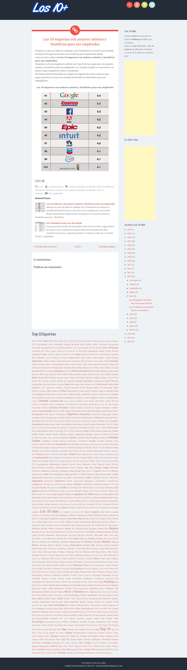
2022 (129, 245)
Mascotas (58, 524)
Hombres (45, 470)
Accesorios (42, 343)
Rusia (40, 597)
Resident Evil (112, 587)
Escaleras (105, 433)
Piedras (111, 568)
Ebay (108, 420)
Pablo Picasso (55, 558)
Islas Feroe (51, 487)
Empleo (100, 186)
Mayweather (86, 524)
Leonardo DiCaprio (110, 503)
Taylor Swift (112, 617)
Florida (83, 450)
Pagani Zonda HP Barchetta (73, 558)
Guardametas (42, 463)
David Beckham (94, 410)
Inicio (78, 245)
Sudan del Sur (89, 614)
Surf (33, 618)
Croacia (72, 407)
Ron (100, 594)
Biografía (53, 373)
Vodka (108, 645)
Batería (45, 370)
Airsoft (92, 347)
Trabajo (39, 193)
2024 (129, 237)
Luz (40, 514)
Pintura (60, 571)
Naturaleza (76, 544)
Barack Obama (71, 367)
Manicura (114, 514)
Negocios (99, 544)
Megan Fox (103, 527)
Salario (53, 598)
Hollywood (36, 470)
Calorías (45, 380)
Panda (48, 561)
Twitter (72, 635)
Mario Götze (54, 521)
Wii (108, 648)
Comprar (93, 397)
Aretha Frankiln (111, 357)
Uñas (102, 635)
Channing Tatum (78, 387)
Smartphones (87, 607)
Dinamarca (89, 416)
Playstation (37, 574)
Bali (116, 363)
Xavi (112, 649)
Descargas (106, 413)
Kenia (76, 497)
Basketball (36, 370)
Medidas (44, 528)
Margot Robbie (106, 518)
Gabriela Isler (87, 453)
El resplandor (71, 427)
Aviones (91, 363)
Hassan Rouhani (38, 467)
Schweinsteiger (57, 601)
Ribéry (47, 591)
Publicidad (50, 581)
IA (80, 473)
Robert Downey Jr (56, 594)
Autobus (41, 363)
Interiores (67, 483)
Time (58, 629)
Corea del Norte (96, 400)
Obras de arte (61, 554)
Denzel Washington (57, 413)
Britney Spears (57, 377)
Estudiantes (83, 440)
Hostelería (106, 470)
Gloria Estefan (106, 457)
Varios (80, 638)
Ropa (34, 597)
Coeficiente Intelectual (99, 393)
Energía (89, 433)
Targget (89, 618)
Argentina (37, 360)
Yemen (54, 652)
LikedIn (71, 507)
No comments (56, 193)
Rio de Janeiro (112, 591)
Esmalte (64, 436)
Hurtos (75, 473)
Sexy (68, 604)
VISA (90, 645)
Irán (116, 483)
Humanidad (53, 473)
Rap (116, 581)
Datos (84, 410)
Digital (68, 417)
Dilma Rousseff (78, 417)
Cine (115, 390)
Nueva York (105, 551)
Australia (113, 360)
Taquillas (80, 618)
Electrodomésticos (40, 430)
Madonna (81, 514)
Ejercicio (100, 423)
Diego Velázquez (58, 417)
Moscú (115, 538)
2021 (85, 340)
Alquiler (102, 350)
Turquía (62, 635)
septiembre (134, 288)
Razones (39, 584)
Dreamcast (76, 420)
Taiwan (72, 617)
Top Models (50, 632)
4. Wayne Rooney (99, 340)
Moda (76, 537)
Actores (67, 343)
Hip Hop (89, 466)
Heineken (51, 467)
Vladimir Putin (99, 645)
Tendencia (101, 621)
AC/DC (34, 343)
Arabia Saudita (98, 357)
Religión (68, 588)
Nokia (54, 551)
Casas (66, 383)
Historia (98, 466)
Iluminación (37, 476)
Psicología (36, 581)
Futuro (78, 453)
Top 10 (101, 189)
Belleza (75, 370)
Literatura (104, 506)
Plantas (109, 571)
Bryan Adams (69, 377)
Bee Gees (67, 370)
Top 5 (34, 632)
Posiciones (106, 574)
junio (132, 314)
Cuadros (80, 407)
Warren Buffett (39, 648)
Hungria (68, 473)
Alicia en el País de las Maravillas (72, 350)
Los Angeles (65, 511)
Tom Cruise (80, 628)
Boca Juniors (76, 373)
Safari (46, 597)
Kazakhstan (68, 497)
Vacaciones (50, 638)
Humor (61, 473)
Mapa (46, 517)
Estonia (55, 440)
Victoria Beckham (99, 642)
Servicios (35, 604)
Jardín (41, 490)
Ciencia (109, 390)
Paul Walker (47, 564)
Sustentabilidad (42, 618)
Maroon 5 (114, 521)
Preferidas (36, 578)
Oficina (79, 554)
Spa (81, 611)
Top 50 (41, 632)
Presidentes (77, 578)
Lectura (74, 503)
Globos (96, 457)
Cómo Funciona (57, 397)
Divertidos (36, 420)
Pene (92, 564)
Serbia (115, 601)
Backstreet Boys (107, 363)
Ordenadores (113, 554)
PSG (116, 578)
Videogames (43, 645)
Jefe (46, 490)
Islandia (42, 486)
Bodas (84, 373)
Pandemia (55, 561)
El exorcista (44, 427)
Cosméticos (83, 403)
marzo (132, 326)
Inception (58, 477)
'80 (33, 340)
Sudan (81, 614)
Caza (81, 383)
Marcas (81, 517)
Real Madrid (49, 584)
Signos (87, 604)
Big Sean (35, 373)
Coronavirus (43, 403)
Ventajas (46, 641)
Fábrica (43, 443)
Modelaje (83, 538)
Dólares (69, 420)
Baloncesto (46, 367)
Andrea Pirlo (93, 353)
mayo (132, 318)
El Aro (107, 423)
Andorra (84, 353)
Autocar (48, 363)
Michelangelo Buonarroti (66, 534)
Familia (75, 443)
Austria (34, 363)
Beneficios (84, 370)
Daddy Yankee (65, 410)
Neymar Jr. (72, 548)
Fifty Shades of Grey (96, 447)
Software (36, 611)
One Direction (96, 554)
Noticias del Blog (91, 551)
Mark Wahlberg (66, 521)
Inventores (88, 483)
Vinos (70, 645)
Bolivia (90, 373)
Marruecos (36, 524)
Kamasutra (37, 496)
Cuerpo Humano (102, 407)
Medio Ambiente (56, 527)
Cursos (56, 410)
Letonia (35, 507)
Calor (39, 380)
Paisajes (89, 558)
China (63, 390)
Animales (40, 357)
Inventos (98, 483)
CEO (43, 387)
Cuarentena (88, 407)
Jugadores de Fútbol (84, 493)
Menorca (36, 531)
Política (66, 574)
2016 (61, 340)
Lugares (95, 511)
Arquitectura (61, 360)
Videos (53, 645)
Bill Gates (44, 373)
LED (80, 503)
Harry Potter (112, 463)
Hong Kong (74, 470)
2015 (56, 340)
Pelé (70, 564)
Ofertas (72, 554)
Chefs (115, 387)
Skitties (71, 608)
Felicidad (35, 447)
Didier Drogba (45, 417)
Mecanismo (113, 524)
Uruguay (109, 635)
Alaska (98, 347)
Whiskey (80, 649)
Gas (33, 457)
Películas (77, 564)
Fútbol (72, 453)
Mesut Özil (64, 531)
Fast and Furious (104, 443)
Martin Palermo (47, 524)
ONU (105, 554)
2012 (40, 340)
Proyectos (109, 578)
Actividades (58, 343)
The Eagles (103, 624)
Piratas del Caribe (71, 571)
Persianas (56, 568)
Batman (51, 370)
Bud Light (80, 377)
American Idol (68, 353)
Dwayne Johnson (98, 420)
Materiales (66, 524)
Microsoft (80, 189)
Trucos (109, 632)
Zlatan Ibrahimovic (88, 652)
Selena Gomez (86, 601)
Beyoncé (105, 370)
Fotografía (98, 450)
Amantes (51, 353)
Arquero (52, 360)
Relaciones (59, 587)
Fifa (86, 446)
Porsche (74, 574)
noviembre (134, 280)
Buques (104, 377)
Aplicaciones (73, 357)
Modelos (92, 537)
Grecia (105, 460)
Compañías (69, 397)
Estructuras (72, 440)
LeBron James (65, 503)
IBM (83, 473)
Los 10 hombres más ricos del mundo (64, 222)
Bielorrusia (114, 370)
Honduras (64, 470)
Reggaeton (36, 588)
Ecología (114, 420)
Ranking (109, 581)
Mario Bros (42, 521)
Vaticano (87, 639)
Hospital (97, 470)
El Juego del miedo (57, 427)
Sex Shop (43, 604)
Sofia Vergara (112, 608)
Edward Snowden (89, 423)
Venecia (114, 638)
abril (132, 322)
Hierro (73, 467)
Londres (35, 511)
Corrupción (59, 403)
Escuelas (44, 437)
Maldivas (105, 514)
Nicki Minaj (86, 548)
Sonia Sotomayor (55, 611)
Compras (101, 397)
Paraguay (79, 561)
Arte (69, 360)
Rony (104, 594)
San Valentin (104, 597)
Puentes (58, 581)
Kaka (116, 493)
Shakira (73, 604)
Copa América (70, 400)
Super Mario (112, 614)
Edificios (68, 423)
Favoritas (114, 443)
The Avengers (69, 624)
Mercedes (50, 531)
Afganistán (46, 347)
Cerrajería (50, 387)
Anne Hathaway (52, 357)
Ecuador (46, 423)
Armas (46, 360)
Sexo (50, 604)
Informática (48, 480)
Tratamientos (92, 632)
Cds (94, 383)
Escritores (36, 437)
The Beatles (80, 624)
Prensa (68, 578)
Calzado (53, 380)
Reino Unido (47, 587)
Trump (115, 632)
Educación (77, 423)
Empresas (109, 186)
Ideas (97, 473)
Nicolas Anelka (98, 548)
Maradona (63, 518)
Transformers (79, 632)
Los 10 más (69, 189)
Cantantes (99, 380)
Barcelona (83, 367)
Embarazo (79, 430)
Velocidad (105, 638)
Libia (59, 507)
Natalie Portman (63, 544)
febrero (133, 330)
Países (96, 557)
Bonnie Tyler (99, 373)
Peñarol (108, 564)
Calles (34, 380)
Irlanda (35, 486)
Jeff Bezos (53, 490)
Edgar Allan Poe (57, 423)
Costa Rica (94, 403)
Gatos (51, 457)
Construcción (56, 400)
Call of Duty (113, 377)
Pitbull (94, 571)
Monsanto (91, 189)
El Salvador (82, 427)
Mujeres (89, 540)
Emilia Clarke (89, 430)
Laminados (114, 500)
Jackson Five (94, 487)
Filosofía (35, 450)
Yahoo (48, 652)
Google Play (53, 460)
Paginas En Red (55, 186)
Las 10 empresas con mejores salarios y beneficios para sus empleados (75, 41)
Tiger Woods (43, 629)
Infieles (105, 477)
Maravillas (72, 517)
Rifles (87, 591)
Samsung (93, 597)
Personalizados (77, 567)
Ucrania (83, 635)
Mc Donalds (97, 524)
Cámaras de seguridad (65, 380)
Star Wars (96, 611)
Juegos (54, 493)
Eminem (99, 430)
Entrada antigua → (108, 245)
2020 (80, 340)
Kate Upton (48, 496)
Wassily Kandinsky (53, 649)
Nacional (43, 544)
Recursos (84, 584)
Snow (96, 608)
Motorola (35, 541)
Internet (77, 483)
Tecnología (37, 620)
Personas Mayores (91, 568)
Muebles (64, 541)
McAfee (105, 524)
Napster (51, 544)
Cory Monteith (71, 403)
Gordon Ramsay (65, 460)
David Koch (107, 410)
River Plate (36, 594)
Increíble (67, 476)
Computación (112, 397)
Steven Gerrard (42, 614)
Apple (88, 357)
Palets (34, 561)
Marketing (95, 521)
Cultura (35, 410)
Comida (47, 397)
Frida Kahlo (63, 453)
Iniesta (69, 480)
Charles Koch (92, 387)
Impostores (48, 477)
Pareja (97, 561)
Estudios (101, 440)
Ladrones (84, 500)
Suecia (98, 614)
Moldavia (100, 538)
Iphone (106, 483)
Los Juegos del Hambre (81, 511)
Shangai (80, 604)
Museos (115, 541)
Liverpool (114, 506)
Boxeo (108, 373)
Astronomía (98, 360)
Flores (76, 450)
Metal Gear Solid (82, 531)
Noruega (70, 551)
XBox (43, 652)
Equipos (97, 433)
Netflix (40, 548)
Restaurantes (38, 591)
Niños (40, 551)
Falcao (68, 443)
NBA (93, 544)
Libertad (53, 507)
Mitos (70, 538)
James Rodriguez (106, 487)
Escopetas (114, 433)
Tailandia (54, 618)
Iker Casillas (112, 473)
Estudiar (92, 440)
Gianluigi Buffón (86, 457)
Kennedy (82, 497)
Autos (67, 363)
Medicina (36, 527)
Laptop (35, 503)
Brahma (115, 373)
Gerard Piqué (66, 457)
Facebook (39, 189)
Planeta (101, 571)
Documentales (59, 420)
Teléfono (65, 621)
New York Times (50, 548)
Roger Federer (80, 594)
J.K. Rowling (72, 487)
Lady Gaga (93, 500)
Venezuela (36, 642)
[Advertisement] (139, 98)
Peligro (86, 564)
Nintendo (109, 547)
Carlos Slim (37, 383)
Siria (55, 607)
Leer (84, 503)
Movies (43, 541)
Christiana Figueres (98, 390)
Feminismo (53, 447)
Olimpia (86, 554)
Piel (116, 568)
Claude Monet (50, 393)
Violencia (78, 645)
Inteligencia (37, 483)
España (72, 436)
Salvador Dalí (69, 598)
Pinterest (45, 571)
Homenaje (54, 470)
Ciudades (40, 393)
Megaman (93, 528)
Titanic (70, 628)
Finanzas (50, 189)
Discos (115, 417)
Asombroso (88, 360)
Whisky (87, 648)
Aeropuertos (113, 343)
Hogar (106, 466)
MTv (49, 541)
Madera (73, 514)
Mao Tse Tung (37, 518)
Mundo (106, 541)
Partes (115, 561)
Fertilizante (79, 447)
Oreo (34, 558)
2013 (45, 340)
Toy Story (60, 632)
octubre (133, 284)
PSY (43, 581)
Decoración (37, 413)
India (88, 476)
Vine (65, 645)
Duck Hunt (86, 420)
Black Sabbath (63, 373)
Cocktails (85, 393)
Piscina (83, 571)
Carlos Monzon (111, 380)
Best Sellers (95, 370)
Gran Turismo (89, 460)
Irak (112, 483)
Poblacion (47, 574)
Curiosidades (45, 410)
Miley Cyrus (41, 538)
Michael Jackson (103, 531)
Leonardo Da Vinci (94, 503)
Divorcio (45, 420)
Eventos (109, 440)
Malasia (97, 514)
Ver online (65, 642)
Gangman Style (112, 453)
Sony (65, 611)
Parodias (109, 561)
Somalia (44, 611)
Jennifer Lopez (81, 490)
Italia (64, 486)
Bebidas (59, 370)
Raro (34, 584)
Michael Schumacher (46, 534)
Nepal (34, 548)
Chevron (80, 186)
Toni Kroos (90, 629)
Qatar (95, 581)
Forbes (90, 450)
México (93, 531)
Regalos (114, 584)
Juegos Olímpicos (66, 493)
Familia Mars (84, 443)
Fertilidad (70, 447)
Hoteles (114, 470)
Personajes (64, 568)
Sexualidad (59, 604)
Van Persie (71, 638)
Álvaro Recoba (112, 350)
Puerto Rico (66, 581)
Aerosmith (36, 347)
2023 (89, 340)
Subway (66, 614)
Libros (65, 506)
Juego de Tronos (44, 493)
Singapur (41, 607)
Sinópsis (49, 608)
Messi (57, 531)
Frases (47, 453)
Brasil (35, 376)
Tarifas (96, 618)
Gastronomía (41, 456)
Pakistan (114, 558)
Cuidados (114, 407)
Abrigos (115, 340)
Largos (41, 503)
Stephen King (107, 611)
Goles (34, 460)
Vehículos (96, 638)
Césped (67, 387)
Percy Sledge (37, 568)
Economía (91, 186)
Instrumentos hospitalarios (106, 480)
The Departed (92, 624)
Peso (106, 568)
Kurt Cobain (50, 500)
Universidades (93, 635)
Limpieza (79, 507)
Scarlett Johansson (41, 601)
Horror (89, 470)
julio (132, 296)
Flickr (71, 450)
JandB (116, 487)
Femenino (44, 446)
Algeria (53, 350)
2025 (129, 233)
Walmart (114, 645)
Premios (61, 578)
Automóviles (58, 363)
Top (97, 628)
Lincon (86, 507)
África (53, 347)
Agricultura (61, 347)
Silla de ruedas (101, 604)
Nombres (61, 551)
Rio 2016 (102, 591)
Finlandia (64, 450)
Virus (84, 645)
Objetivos (44, 554)
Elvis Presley (69, 430)
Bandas (55, 367)
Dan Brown (76, 410)
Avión (84, 363)
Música (35, 544)
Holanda (114, 466)
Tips (63, 628)
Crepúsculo (36, 407)
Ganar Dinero (99, 453)
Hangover (101, 463)
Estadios (94, 436)
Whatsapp (71, 648)
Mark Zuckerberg (82, 521)
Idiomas (103, 473)
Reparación (83, 588)
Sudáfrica (73, 614)
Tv (67, 635)
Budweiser (89, 377)
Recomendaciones (64, 584)
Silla (92, 604)
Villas (60, 645)
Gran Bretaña (77, 460)
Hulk (46, 473)
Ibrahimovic (90, 473)
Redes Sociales (95, 584)
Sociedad (103, 608)
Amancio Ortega (39, 353)
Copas (79, 400)
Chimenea (55, 390)
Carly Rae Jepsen (49, 383)
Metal (72, 531)
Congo (34, 400)
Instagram (89, 480)
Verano (74, 642)
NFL (79, 548)
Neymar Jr (63, 547)
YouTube (61, 651)
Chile (48, 390)
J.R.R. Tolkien (82, 487)
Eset (50, 437)
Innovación (78, 480)
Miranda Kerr (62, 538)
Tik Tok (52, 628)
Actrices (75, 343)
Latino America (51, 503)
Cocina (77, 393)
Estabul (87, 437)
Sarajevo (114, 598)
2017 (66, 340)
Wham (63, 649)
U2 (78, 635)
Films (115, 446)
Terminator (36, 624)
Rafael (101, 581)
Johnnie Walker (107, 490)
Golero (115, 457)
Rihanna (94, 591)
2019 (75, 340)
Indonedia (96, 477)
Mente (43, 531)
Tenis (109, 621)
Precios (115, 574)
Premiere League (48, 578)
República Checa (97, 587)
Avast (72, 363)
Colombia (114, 393)
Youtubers (71, 652)
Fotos (106, 450)
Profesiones (99, 578)
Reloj (75, 588)
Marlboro (105, 521)
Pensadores (99, 564)
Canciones (88, 380)
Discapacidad (107, 417)
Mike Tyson (109, 534)
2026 (129, 229)
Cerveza (59, 387)
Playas (115, 571)
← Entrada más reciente (44, 245)
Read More (59, 216)
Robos (66, 594)
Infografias (37, 480)
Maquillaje (54, 518)
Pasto (34, 564)
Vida (109, 642)
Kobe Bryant (113, 497)
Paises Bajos (105, 558)
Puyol (90, 581)
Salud (60, 597)
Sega (66, 601)
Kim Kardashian (100, 496)
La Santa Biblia (74, 500)
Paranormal (88, 561)
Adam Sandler (86, 343)
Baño (61, 367)
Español (80, 437)
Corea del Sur (111, 400)
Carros (60, 383)
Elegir (51, 430)
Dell (46, 413)
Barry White (100, 367)
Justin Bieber (108, 493)
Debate (115, 410)
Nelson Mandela (111, 544)
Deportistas (85, 413)
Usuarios (35, 639)
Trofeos (102, 632)
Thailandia (58, 624)
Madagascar (64, 514)
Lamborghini (104, 500)
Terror (44, 624)
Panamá (41, 561)
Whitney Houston (99, 648)
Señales (97, 601)
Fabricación (51, 443)
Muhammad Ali (76, 541)
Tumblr (41, 635)
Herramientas (62, 466)
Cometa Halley (38, 397)
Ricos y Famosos (74, 591)
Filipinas (109, 447)
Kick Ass (89, 497)
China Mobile (72, 390)
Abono (108, 340)
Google (59, 189)
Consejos (43, 400)
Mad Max (55, 514)
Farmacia (93, 443)
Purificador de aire (79, 581)
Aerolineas (103, 343)
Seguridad (74, 601)
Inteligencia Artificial (53, 483)
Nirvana (47, 551)
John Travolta (94, 490)
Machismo (47, 514)
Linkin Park (94, 507)
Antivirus (63, 357)
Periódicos (47, 568)
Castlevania (74, 383)
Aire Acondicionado (81, 347)
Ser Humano (107, 601)
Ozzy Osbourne (43, 558)
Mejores (113, 527)
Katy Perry (58, 496)
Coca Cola (61, 393)
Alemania (113, 346)
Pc (66, 564)
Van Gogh (60, 638)
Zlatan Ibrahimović (104, 652)
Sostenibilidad (73, 611)
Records (76, 584)
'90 (36, 340)
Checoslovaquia (106, 387)
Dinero (98, 416)
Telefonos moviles (78, 621)
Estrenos (63, 440)
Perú (101, 568)
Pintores (52, 571)
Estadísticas (104, 437)
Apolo (82, 357)
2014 (51, 340)
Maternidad (76, 524)
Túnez (46, 635)
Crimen (45, 407)
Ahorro (69, 347)
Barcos (91, 367)
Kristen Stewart (38, 500)
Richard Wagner (57, 591)
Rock (71, 594)
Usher (115, 635)
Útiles (41, 639)
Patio (39, 564)
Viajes (88, 641)
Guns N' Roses (75, 463)
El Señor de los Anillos (97, 427)
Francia (40, 453)
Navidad (86, 544)
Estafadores (46, 440)
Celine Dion (113, 383)
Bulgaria (97, 377)
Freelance (54, 453)
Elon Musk (59, 430)
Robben (45, 594)
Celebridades (101, 383)
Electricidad (113, 426)
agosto (133, 292)
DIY (51, 420)
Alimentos (93, 350)
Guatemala (55, 463)
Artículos (75, 360)
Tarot (102, 618)
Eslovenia (56, 437)
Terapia (115, 621)
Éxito (116, 440)
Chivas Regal (84, 390)
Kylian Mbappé (61, 500)
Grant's (99, 460)
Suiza (104, 614)
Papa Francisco (67, 561)
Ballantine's (36, 367)
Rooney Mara (112, 594)
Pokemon (57, 574)
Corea (85, 400)
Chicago (42, 390)
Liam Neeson (44, 507)
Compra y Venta (82, 397)
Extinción (36, 443)
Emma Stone (45, 433)
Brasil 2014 (43, 377)
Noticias (78, 551)
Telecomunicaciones (52, 621)
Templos (91, 621)
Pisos (89, 571)
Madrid (90, 514)
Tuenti (34, 635)
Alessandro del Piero (41, 350)
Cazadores (88, 383)
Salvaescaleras (82, 598)
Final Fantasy (45, 450)
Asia (82, 360)
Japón (34, 490)
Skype (78, 607)
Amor (77, 353)
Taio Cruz (63, 618)
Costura (115, 403)
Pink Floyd (36, 571)
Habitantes (86, 463)
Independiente (79, 477)
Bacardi (97, 363)
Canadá (78, 380)
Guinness (64, 463)
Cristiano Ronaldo (58, 406)
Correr (51, 403)
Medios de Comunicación (76, 527)
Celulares (36, 387)
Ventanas (55, 642)
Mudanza (56, 541)
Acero (50, 343)
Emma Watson (60, 433)
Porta (80, 574)
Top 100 (114, 629)
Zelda (77, 652)
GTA (33, 463)
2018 (70, 340)
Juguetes (98, 493)
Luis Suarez (105, 511)
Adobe (72, 186)
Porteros (87, 574)
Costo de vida (105, 403)
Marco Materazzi (92, 518)
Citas (34, 393)
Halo (94, 463)
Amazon (58, 353)
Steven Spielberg (56, 614)
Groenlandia (113, 460)
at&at (106, 360)
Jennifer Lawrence (66, 490)
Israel (58, 487)
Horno (83, 470)
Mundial (97, 541)
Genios (57, 456)
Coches (70, 393)
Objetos (51, 554)
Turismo (54, 635)
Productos (88, 577)
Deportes (72, 413)
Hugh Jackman (37, 473)
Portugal (96, 574)
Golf (39, 460)
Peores (115, 564)
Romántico (93, 594)
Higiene (80, 467)
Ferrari (62, 446)
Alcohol (104, 347)
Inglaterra (60, 480)
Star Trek (87, 611)
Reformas (106, 584)
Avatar (78, 363)
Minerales (51, 537)
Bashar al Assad (111, 367)
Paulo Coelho (59, 564)
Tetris (50, 624)
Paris (102, 561)
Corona (35, 403)
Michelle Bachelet (85, 534)
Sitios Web (63, 607)
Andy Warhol (104, 353)
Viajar (81, 642)
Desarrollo (96, 413)
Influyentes (113, 477)
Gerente (75, 457)
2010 (129, 341)
